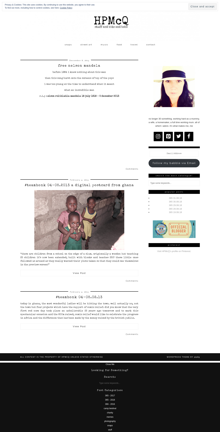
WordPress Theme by (183, 357)
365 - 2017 (110, 395)
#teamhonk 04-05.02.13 (79, 297)
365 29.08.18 (175, 205)
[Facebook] (188, 136)
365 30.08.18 (175, 201)
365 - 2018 (110, 400)
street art (86, 44)
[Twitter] (178, 136)
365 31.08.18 (175, 198)
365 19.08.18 (175, 212)
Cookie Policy (66, 8)
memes (110, 417)
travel (134, 44)
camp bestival (110, 408)
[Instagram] (158, 136)
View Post (79, 273)
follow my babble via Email (174, 163)
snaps (68, 44)
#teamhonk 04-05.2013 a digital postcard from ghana (79, 185)
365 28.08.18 (175, 209)
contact (150, 44)
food (119, 44)
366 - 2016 (110, 404)
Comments (132, 169)
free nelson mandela (79, 66)
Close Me (110, 364)
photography (110, 421)
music (104, 44)
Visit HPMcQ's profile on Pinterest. (174, 251)
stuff (110, 430)
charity (110, 412)
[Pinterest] (168, 136)
